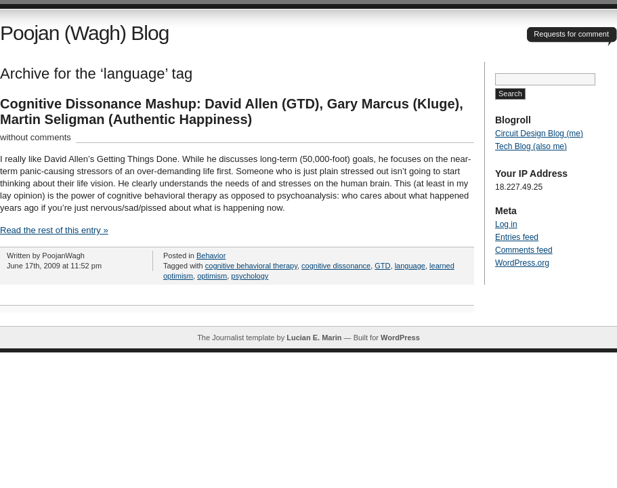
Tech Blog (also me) (531, 146)
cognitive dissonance (335, 266)
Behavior (211, 255)
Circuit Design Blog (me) (539, 133)
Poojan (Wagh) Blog (84, 33)
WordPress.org (522, 263)
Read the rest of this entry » (54, 230)
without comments (35, 137)
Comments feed (524, 250)
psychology (249, 276)
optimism (212, 276)
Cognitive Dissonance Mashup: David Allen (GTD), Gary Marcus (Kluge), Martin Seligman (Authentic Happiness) (231, 111)
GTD (382, 266)
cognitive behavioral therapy (251, 266)
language (410, 266)
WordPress (400, 337)
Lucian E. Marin (313, 337)
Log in (506, 224)
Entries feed (516, 237)
